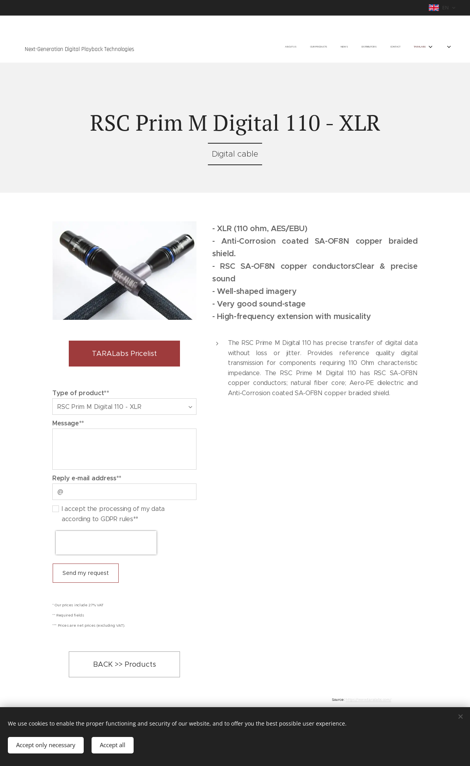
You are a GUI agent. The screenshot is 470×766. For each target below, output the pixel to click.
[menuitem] (364, 47)
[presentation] (106, 542)
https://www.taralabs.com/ (368, 699)
